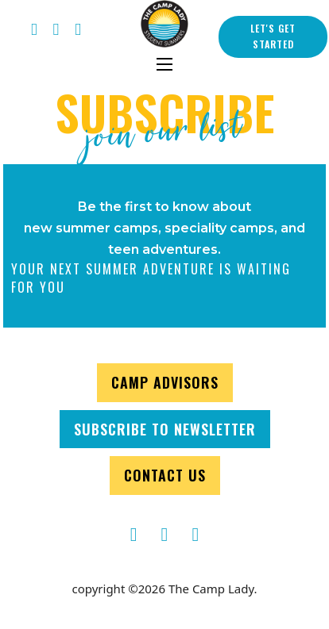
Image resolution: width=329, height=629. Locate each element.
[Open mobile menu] (164, 64)
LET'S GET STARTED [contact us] (273, 36)
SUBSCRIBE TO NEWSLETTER (165, 429)
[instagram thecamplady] (78, 30)
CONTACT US (165, 475)
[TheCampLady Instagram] (195, 535)
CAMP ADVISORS (165, 382)
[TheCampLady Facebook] (34, 30)
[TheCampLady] (164, 535)
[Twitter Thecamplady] (56, 30)
